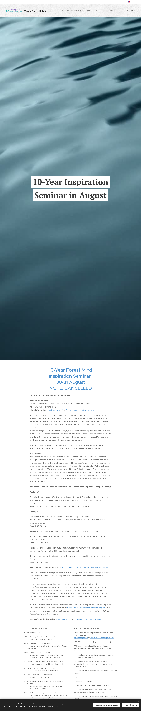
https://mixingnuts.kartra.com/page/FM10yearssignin (85, 567)
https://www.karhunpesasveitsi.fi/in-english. (86, 608)
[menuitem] (62, 10)
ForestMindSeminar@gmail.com (89, 619)
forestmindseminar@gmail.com (80, 410)
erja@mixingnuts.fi (55, 410)
